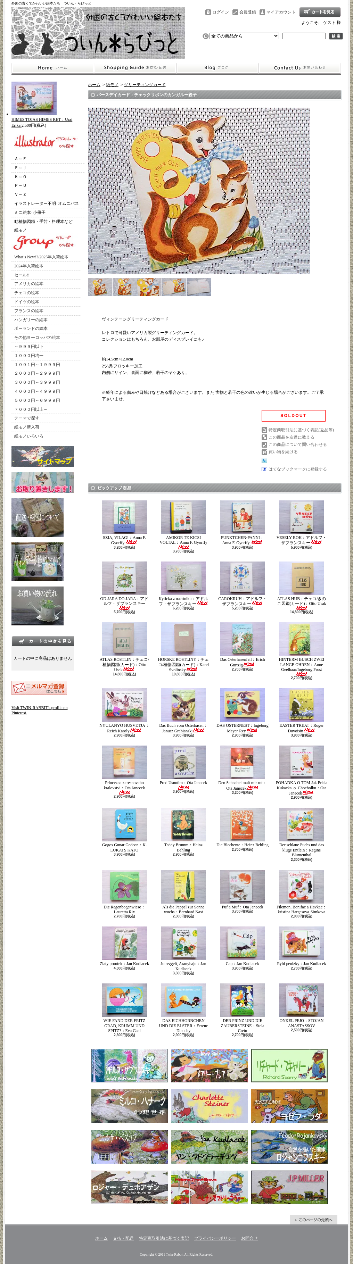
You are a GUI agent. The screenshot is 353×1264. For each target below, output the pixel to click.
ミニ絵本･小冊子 (30, 212)
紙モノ (20, 230)
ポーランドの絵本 (31, 328)
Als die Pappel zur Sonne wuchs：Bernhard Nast (183, 892)
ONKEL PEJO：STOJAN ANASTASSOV (301, 1005)
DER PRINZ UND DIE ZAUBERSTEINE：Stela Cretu (242, 1008)
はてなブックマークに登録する (298, 469)
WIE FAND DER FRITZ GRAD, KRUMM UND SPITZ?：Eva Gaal (124, 1008)
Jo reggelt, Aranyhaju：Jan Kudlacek (183, 948)
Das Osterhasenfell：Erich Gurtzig (242, 644)
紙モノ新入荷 (26, 427)
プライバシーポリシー (215, 1238)
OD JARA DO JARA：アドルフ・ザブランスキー (124, 586)
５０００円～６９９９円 (37, 400)
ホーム (52, 68)
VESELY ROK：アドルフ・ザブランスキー (302, 522)
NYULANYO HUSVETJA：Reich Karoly (124, 710)
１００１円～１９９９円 (37, 364)
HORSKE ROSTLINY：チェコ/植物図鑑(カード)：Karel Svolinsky (183, 647)
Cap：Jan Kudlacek (242, 946)
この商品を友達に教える (291, 437)
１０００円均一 (28, 355)
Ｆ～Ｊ (20, 167)
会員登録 (247, 12)
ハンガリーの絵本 (31, 319)
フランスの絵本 (28, 310)
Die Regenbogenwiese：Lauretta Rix (124, 892)
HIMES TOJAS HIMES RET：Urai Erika (41, 119)
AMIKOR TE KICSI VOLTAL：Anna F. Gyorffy (183, 524)
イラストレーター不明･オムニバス (46, 203)
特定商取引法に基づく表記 (164, 1238)
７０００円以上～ (31, 409)
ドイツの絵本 (26, 301)
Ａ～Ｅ (20, 158)
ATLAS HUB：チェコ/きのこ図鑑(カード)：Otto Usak (301, 586)
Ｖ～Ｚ (20, 194)
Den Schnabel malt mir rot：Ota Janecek (242, 768)
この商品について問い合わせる (298, 444)
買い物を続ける (283, 451)
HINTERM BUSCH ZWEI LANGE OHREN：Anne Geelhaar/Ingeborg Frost (302, 649)
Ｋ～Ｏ (20, 176)
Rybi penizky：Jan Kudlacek (301, 946)
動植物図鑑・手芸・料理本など (43, 221)
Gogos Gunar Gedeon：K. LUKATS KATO (124, 830)
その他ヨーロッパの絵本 (37, 337)
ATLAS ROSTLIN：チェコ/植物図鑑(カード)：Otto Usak (124, 647)
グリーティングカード (145, 84)
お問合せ (300, 68)
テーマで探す (26, 418)
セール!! (22, 275)
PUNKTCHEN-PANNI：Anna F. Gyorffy (242, 522)
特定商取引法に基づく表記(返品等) (301, 429)
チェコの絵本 (26, 292)
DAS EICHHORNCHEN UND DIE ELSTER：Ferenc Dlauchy (183, 1008)
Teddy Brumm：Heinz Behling (183, 830)
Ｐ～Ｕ (20, 185)
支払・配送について (135, 68)
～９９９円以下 (28, 346)
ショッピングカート (320, 12)
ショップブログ (217, 68)
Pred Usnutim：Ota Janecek (183, 767)
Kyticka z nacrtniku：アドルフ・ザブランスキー (183, 584)
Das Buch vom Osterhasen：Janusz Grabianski (183, 710)
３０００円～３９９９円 (37, 382)
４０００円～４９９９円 (37, 391)
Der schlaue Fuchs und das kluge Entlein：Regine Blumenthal (301, 832)
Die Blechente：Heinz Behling (242, 827)
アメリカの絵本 (28, 283)
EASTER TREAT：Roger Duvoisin (301, 710)
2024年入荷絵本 (28, 266)
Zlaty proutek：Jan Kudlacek (124, 946)
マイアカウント (281, 12)
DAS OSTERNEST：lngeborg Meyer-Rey (242, 710)
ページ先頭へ (313, 1219)
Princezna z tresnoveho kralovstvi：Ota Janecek (124, 770)
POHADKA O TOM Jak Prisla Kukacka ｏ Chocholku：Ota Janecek (301, 771)
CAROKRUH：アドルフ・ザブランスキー (242, 584)
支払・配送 (123, 1238)
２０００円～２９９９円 (37, 373)
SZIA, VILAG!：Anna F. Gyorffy (124, 522)
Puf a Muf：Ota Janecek (242, 889)
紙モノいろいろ (28, 436)
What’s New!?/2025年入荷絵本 (41, 257)
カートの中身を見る (42, 641)
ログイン (220, 12)
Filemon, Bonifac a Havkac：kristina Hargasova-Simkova (302, 892)
